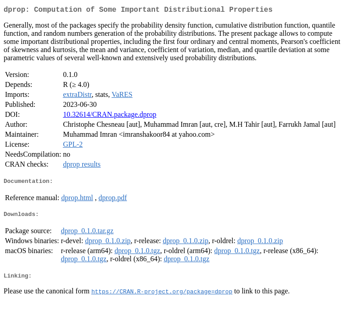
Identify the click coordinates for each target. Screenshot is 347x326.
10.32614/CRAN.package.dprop (109, 116)
